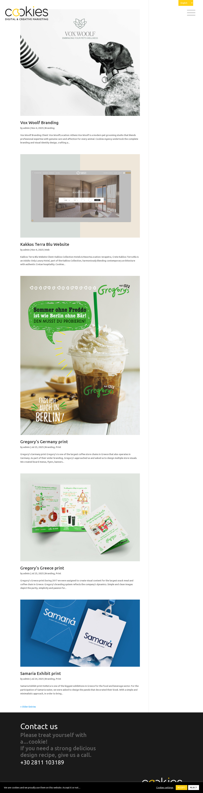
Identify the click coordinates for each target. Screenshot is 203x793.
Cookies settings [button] (164, 787)
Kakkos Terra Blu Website (44, 244)
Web (47, 250)
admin (26, 128)
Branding (50, 128)
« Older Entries (28, 706)
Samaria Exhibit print (40, 673)
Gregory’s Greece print (42, 568)
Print (58, 447)
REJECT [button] (193, 787)
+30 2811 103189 (42, 762)
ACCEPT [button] (181, 787)
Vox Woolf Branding (39, 122)
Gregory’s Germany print (44, 441)
